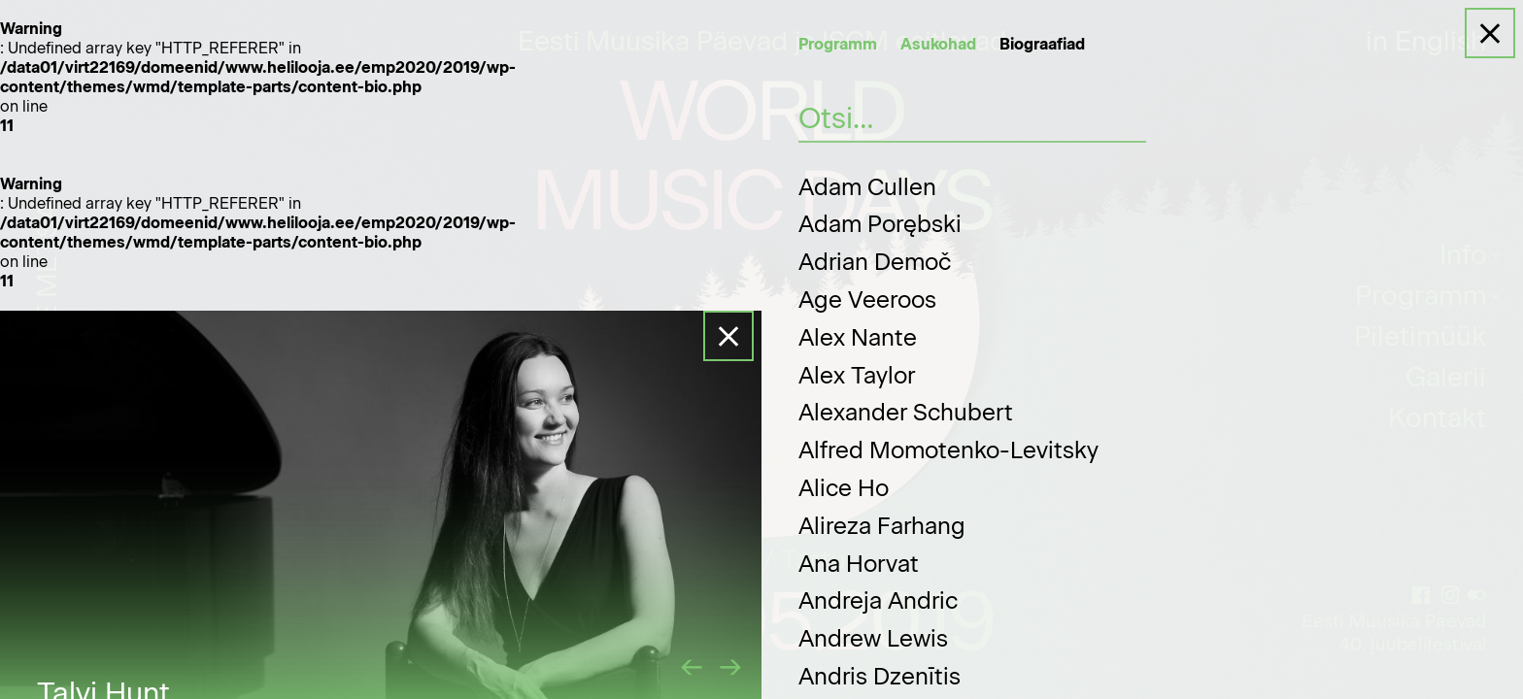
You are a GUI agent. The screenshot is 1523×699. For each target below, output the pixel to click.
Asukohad (938, 44)
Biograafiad (1042, 44)
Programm (837, 44)
